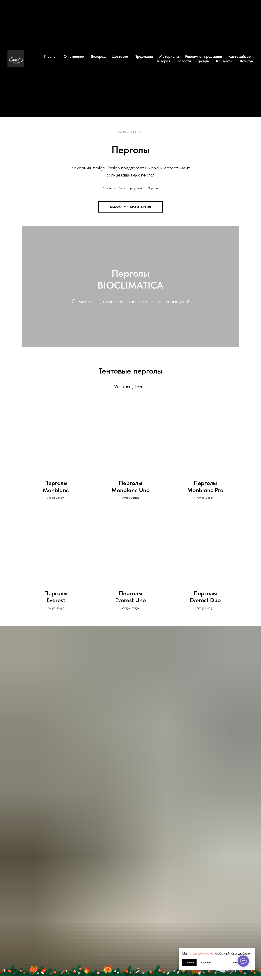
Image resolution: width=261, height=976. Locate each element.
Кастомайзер (239, 56)
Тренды (203, 61)
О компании (74, 56)
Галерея (163, 61)
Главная (50, 56)
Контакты (224, 61)
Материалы (169, 56)
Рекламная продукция (203, 56)
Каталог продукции (130, 188)
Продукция (144, 56)
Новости (184, 61)
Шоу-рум (246, 61)
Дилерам (98, 56)
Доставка (120, 56)
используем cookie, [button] (201, 953)
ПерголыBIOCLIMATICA (130, 279)
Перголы (153, 188)
